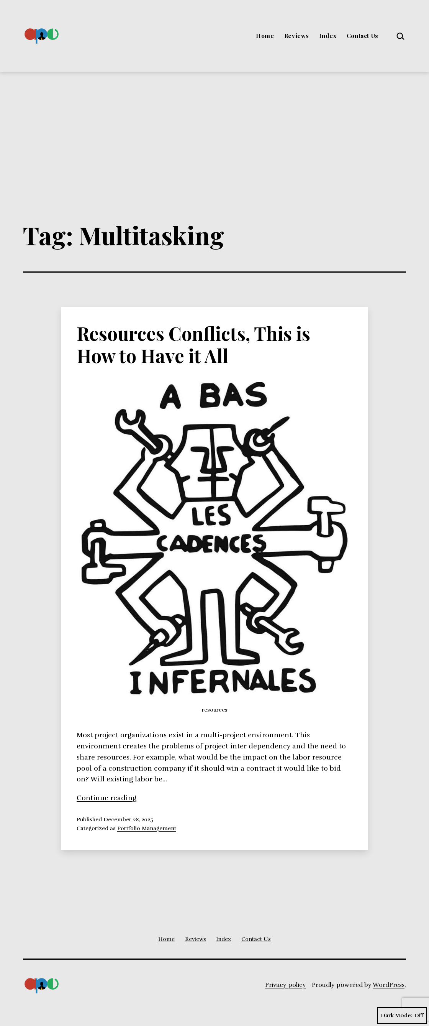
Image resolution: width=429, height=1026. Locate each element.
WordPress (388, 985)
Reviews (296, 35)
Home (265, 35)
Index (327, 35)
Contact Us (362, 35)
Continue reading (106, 798)
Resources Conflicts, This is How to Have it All (193, 344)
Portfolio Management (146, 828)
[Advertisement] (214, 129)
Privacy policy (285, 985)
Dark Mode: (402, 1015)
